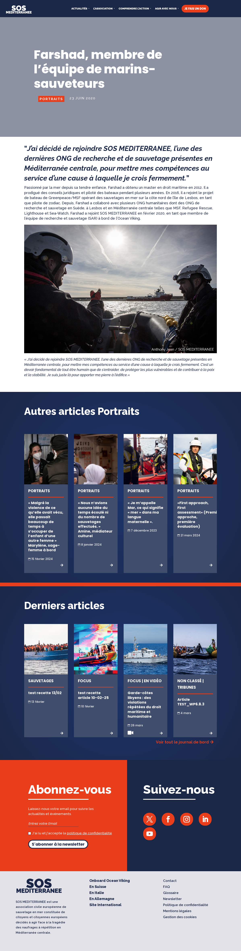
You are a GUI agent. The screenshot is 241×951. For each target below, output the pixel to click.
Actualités (79, 8)
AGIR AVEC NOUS (166, 8)
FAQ (166, 887)
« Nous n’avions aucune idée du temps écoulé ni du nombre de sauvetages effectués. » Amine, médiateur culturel (95, 519)
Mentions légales (177, 911)
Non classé (189, 681)
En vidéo (153, 681)
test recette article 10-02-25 (93, 695)
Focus (84, 681)
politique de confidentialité (89, 833)
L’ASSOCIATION (103, 8)
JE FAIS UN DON (195, 8)
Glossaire (171, 893)
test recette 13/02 (45, 692)
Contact (170, 881)
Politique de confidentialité (185, 905)
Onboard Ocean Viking (109, 881)
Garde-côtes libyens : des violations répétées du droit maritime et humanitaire (144, 704)
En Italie (96, 893)
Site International (105, 905)
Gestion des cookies (180, 917)
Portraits (51, 99)
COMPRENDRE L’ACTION (134, 8)
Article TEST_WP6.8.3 (190, 702)
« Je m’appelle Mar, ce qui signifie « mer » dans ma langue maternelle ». (145, 512)
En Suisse (97, 887)
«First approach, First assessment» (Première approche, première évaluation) (200, 514)
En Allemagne (101, 899)
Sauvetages (41, 681)
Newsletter (172, 899)
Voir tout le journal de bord (182, 742)
